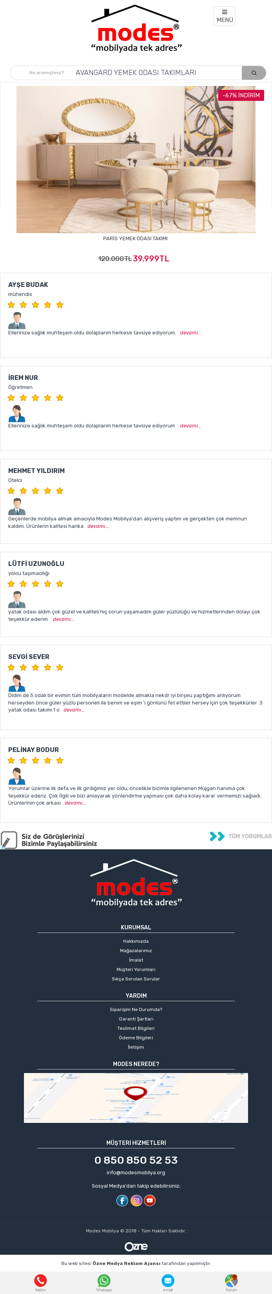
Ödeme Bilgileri (136, 1037)
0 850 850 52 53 (136, 1160)
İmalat (136, 960)
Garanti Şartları (136, 1019)
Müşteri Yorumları (136, 969)
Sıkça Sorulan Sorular (136, 979)
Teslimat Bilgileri (136, 1028)
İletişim (136, 1047)
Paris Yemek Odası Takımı (135, 238)
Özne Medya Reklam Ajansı (127, 1263)
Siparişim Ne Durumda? (136, 1009)
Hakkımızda (136, 941)
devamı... (190, 333)
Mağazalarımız (136, 950)
